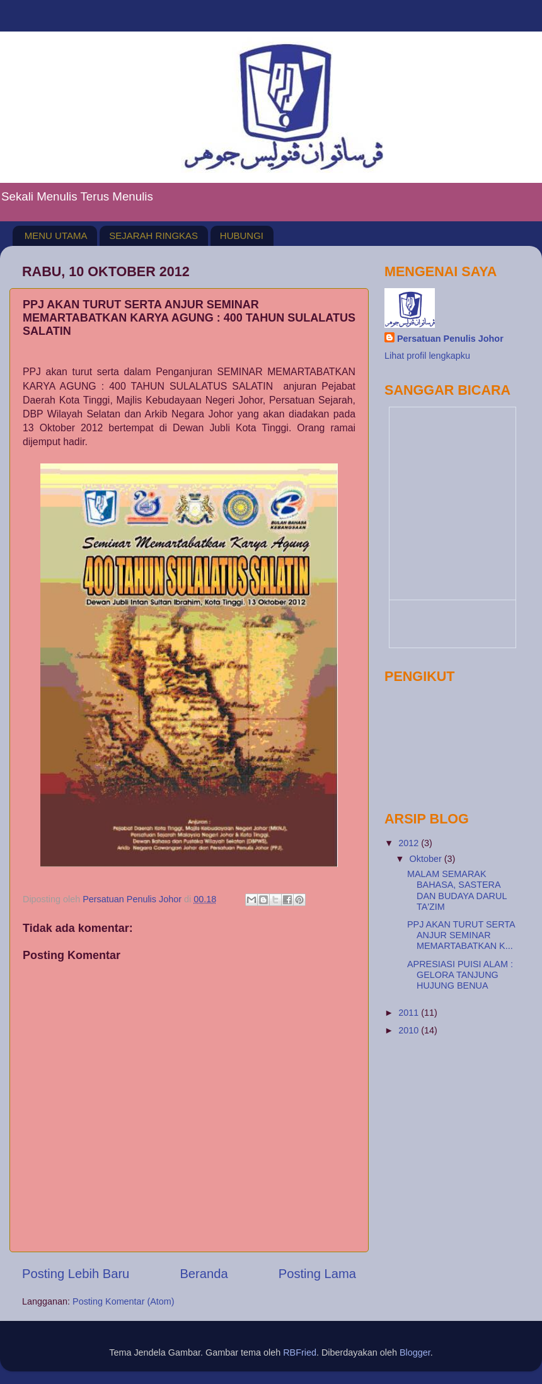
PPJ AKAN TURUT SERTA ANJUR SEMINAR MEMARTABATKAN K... (461, 935)
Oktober (427, 859)
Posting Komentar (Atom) (123, 1301)
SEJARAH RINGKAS (153, 235)
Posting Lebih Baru (75, 1274)
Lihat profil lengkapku (427, 356)
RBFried (299, 1352)
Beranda (204, 1274)
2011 (409, 1013)
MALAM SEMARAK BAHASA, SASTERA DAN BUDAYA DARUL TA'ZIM (457, 890)
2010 (409, 1030)
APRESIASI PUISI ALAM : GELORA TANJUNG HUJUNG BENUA (460, 975)
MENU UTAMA (56, 235)
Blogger (415, 1352)
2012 (409, 843)
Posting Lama (317, 1274)
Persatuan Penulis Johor (450, 339)
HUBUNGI (241, 235)
